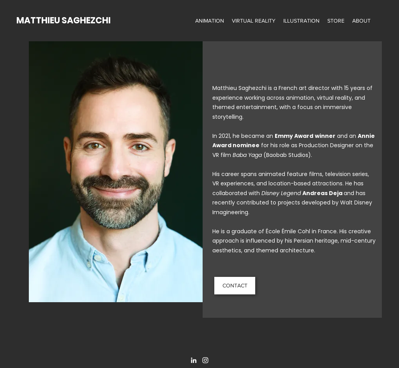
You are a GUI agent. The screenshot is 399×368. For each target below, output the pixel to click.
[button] (209, 20)
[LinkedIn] (194, 360)
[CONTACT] (234, 285)
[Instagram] (205, 360)
